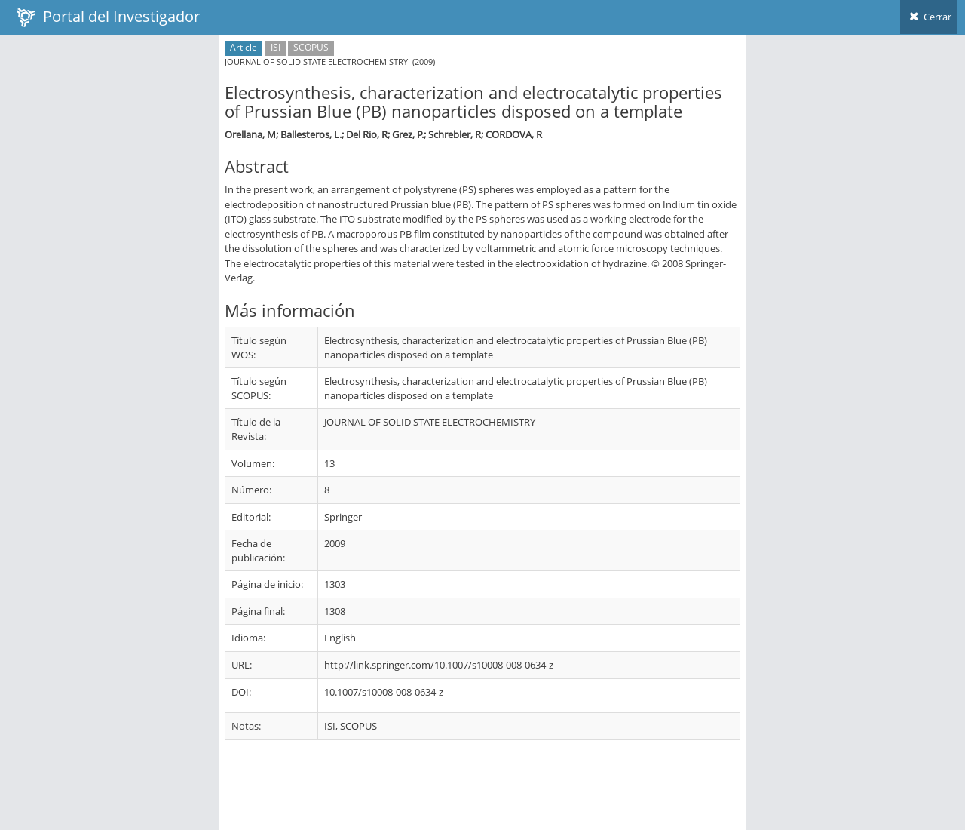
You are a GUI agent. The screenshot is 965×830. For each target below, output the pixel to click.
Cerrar (928, 16)
